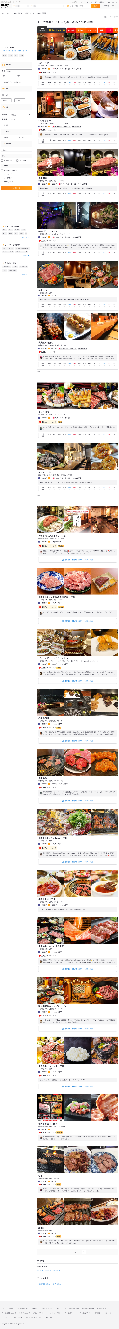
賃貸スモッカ (18, 1317)
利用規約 (34, 1308)
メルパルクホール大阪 (21, 251)
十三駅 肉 (40, 1271)
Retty (3, 1308)
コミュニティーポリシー (54, 1313)
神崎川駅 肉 (56, 1271)
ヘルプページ (107, 1313)
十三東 (5, 270)
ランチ (5, 229)
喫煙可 (21, 233)
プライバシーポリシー (46, 1308)
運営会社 (11, 1308)
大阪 (8, 51)
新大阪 (5, 55)
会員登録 (106, 6)
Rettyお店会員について (9, 1313)
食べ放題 (17, 229)
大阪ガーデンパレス (8, 248)
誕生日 (10, 233)
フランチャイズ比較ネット (33, 1317)
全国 (4, 51)
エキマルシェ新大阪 (8, 251)
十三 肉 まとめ (56, 1284)
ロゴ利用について (24, 1313)
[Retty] (5, 5)
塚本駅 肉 (48, 1271)
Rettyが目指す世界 (22, 1308)
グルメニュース (112, 2)
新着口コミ (103, 2)
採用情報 (97, 1313)
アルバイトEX (6, 1317)
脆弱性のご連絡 (74, 1308)
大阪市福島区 (12, 270)
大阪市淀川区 (6, 266)
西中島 (10, 55)
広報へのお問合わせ (88, 1308)
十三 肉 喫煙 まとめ (43, 1284)
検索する (17, 188)
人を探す (74, 2)
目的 (96, 2)
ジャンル (89, 2)
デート (10, 229)
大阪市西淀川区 (23, 266)
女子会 (23, 229)
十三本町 (14, 266)
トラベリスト (48, 1317)
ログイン (114, 6)
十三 (16, 55)
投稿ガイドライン (38, 1313)
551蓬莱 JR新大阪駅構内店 (23, 248)
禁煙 (16, 233)
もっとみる (24, 237)
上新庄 (21, 55)
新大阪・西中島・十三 (19, 51)
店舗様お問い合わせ (103, 1308)
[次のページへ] (84, 1252)
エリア (83, 2)
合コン (5, 233)
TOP (42, 29)
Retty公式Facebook (71, 1313)
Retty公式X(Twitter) (85, 1313)
